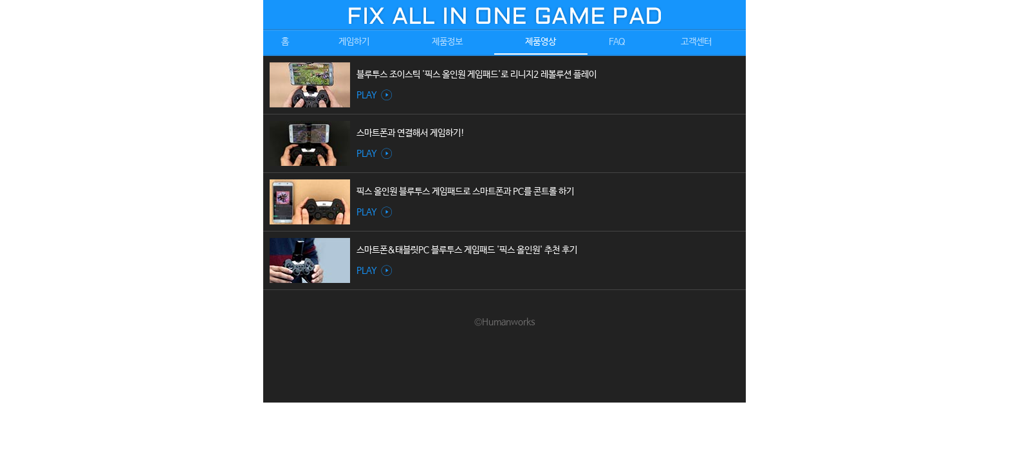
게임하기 (353, 42)
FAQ (617, 42)
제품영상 (540, 42)
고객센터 (696, 42)
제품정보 (447, 42)
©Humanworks (504, 322)
